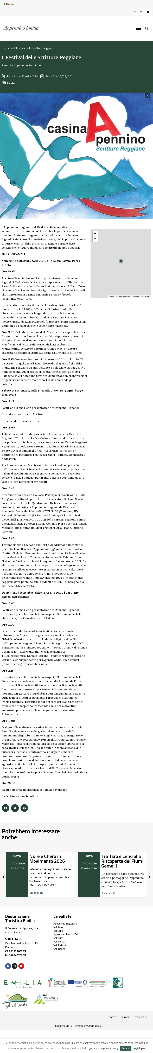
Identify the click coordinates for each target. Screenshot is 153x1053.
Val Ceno (58, 931)
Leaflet (111, 296)
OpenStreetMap (124, 296)
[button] (138, 28)
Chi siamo (125, 1017)
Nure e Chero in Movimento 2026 (47, 858)
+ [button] (95, 233)
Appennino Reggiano (27, 65)
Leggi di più (138, 1048)
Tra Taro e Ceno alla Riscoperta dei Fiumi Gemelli (122, 860)
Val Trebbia (59, 945)
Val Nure (58, 938)
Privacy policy (140, 1017)
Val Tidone (59, 949)
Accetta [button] (126, 1048)
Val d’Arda (59, 941)
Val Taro (58, 927)
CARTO (147, 296)
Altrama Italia (94, 1026)
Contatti (112, 1017)
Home (6, 48)
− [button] (95, 239)
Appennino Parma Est (65, 934)
